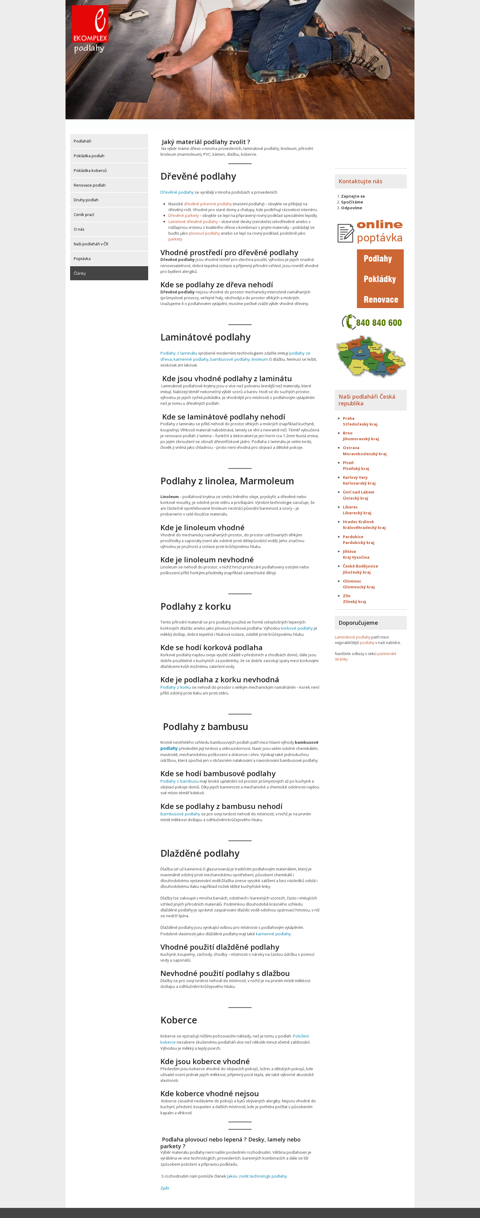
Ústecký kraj (355, 488)
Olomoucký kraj (359, 576)
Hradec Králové (358, 511)
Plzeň (348, 452)
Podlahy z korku (175, 675)
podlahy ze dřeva (302, 342)
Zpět (164, 1174)
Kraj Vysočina (356, 547)
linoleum (242, 348)
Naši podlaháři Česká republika (367, 390)
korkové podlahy (296, 617)
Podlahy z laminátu (177, 342)
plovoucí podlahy (204, 222)
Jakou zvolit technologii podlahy (255, 1162)
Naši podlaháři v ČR (91, 234)
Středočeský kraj (360, 414)
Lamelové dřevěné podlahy (193, 211)
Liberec (350, 497)
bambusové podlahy (214, 348)
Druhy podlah (86, 189)
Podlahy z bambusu (178, 769)
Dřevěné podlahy (176, 181)
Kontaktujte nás (360, 171)
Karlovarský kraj (359, 473)
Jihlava (349, 541)
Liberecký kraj (357, 502)
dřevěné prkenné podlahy (208, 193)
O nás (79, 219)
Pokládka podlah (89, 145)
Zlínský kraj (354, 591)
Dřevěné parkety (183, 205)
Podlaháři (82, 131)
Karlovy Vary (355, 467)
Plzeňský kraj (356, 458)
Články (80, 263)
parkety (175, 228)
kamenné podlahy (176, 348)
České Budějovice (360, 556)
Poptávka (82, 248)
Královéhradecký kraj (364, 517)
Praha (348, 408)
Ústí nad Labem (358, 482)
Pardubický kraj (358, 532)
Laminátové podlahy (352, 627)
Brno (348, 423)
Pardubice (353, 526)
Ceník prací (84, 204)
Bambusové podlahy (179, 801)
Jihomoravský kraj (361, 428)
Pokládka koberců (90, 160)
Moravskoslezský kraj (365, 443)
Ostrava (351, 437)
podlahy (168, 736)
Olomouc (352, 571)
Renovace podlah (90, 175)
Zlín (347, 585)
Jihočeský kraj (357, 561)
